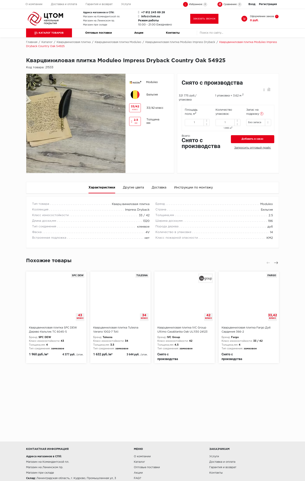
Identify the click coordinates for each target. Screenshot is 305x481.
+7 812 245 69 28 (153, 12)
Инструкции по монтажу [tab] (193, 187)
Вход (251, 4)
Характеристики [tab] (102, 187)
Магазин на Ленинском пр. (99, 21)
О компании (33, 4)
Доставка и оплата (64, 4)
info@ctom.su (150, 16)
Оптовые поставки (98, 33)
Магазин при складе (95, 25)
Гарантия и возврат (99, 4)
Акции (138, 33)
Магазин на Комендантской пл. (101, 17)
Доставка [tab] (159, 187)
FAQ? (137, 478)
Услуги (126, 4)
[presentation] (31, 123)
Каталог (139, 462)
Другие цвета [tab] (133, 187)
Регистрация (268, 4)
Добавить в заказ (252, 139)
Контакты (173, 33)
